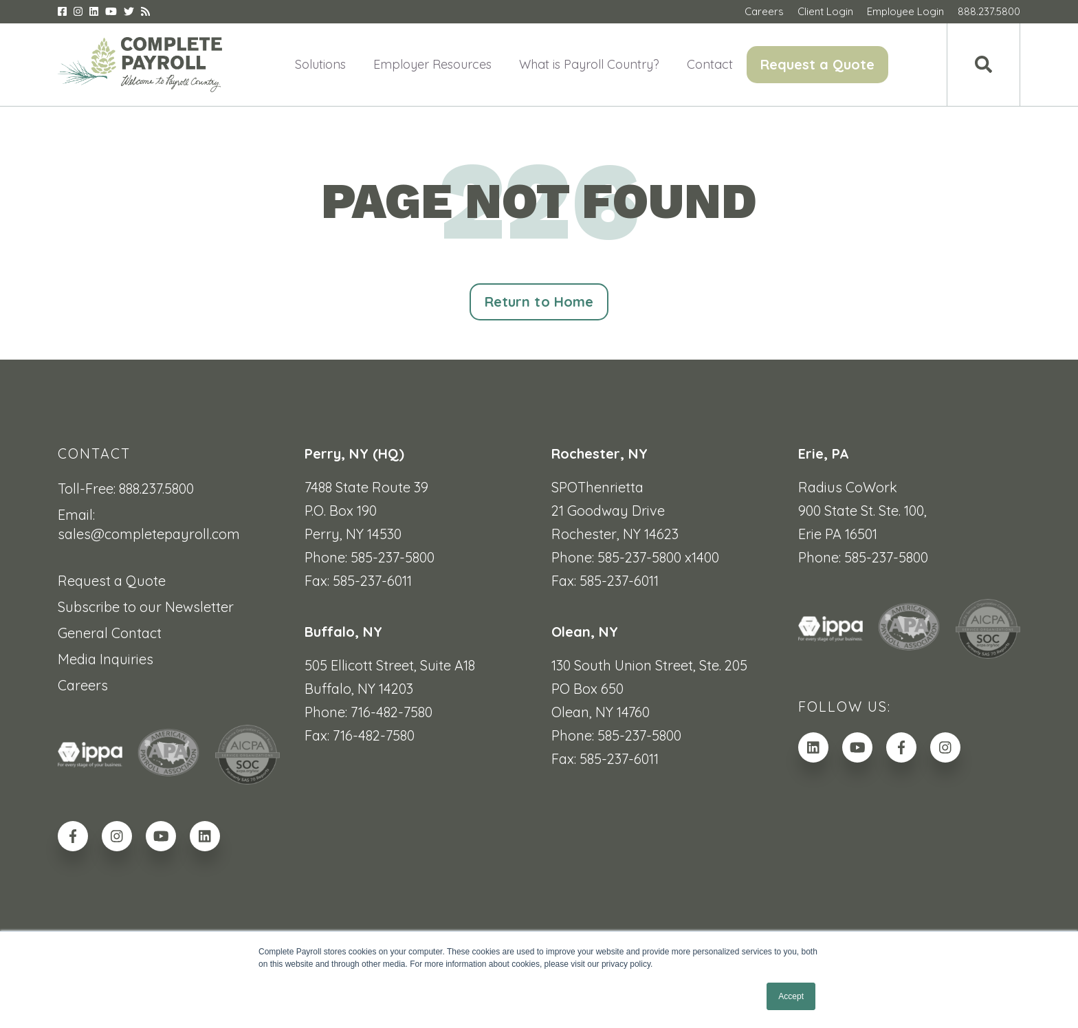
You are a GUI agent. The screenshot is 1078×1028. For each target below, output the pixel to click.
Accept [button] (791, 996)
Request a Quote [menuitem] (817, 64)
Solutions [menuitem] (320, 64)
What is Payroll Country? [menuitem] (589, 64)
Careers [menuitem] (83, 685)
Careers (764, 11)
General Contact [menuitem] (110, 633)
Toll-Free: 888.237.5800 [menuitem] (126, 488)
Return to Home (539, 301)
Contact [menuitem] (710, 64)
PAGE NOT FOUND (539, 201)
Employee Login (905, 11)
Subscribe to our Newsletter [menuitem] (146, 606)
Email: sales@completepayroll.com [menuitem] (149, 524)
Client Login (825, 11)
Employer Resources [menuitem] (432, 64)
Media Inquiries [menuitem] (105, 659)
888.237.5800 (989, 11)
